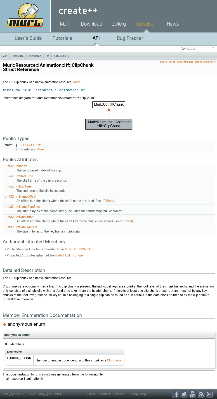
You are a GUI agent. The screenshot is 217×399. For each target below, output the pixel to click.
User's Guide (28, 38)
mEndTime (23, 186)
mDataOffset (25, 217)
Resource (18, 56)
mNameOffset (26, 196)
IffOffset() (108, 201)
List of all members (205, 61)
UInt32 (9, 166)
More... (78, 82)
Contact (105, 394)
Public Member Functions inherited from (47, 249)
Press (91, 394)
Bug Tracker (130, 38)
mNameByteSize (28, 207)
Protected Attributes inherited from (43, 255)
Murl (64, 24)
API (96, 38)
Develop (145, 24)
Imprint (119, 394)
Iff (48, 56)
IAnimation (35, 56)
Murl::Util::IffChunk (78, 249)
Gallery (119, 24)
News (173, 24)
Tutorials (62, 38)
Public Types (167, 61)
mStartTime (24, 176)
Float (10, 176)
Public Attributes (184, 61)
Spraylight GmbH (49, 394)
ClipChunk (60, 56)
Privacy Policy (137, 394)
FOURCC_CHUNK (30, 145)
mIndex (21, 166)
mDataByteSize (27, 227)
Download (91, 24)
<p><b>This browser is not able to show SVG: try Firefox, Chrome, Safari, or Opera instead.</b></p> (109, 115)
